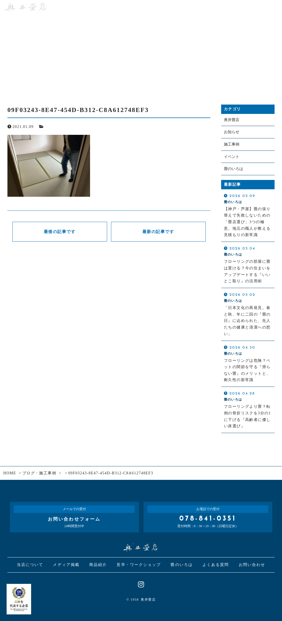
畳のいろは (233, 169)
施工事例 (231, 144)
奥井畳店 (231, 120)
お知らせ (231, 132)
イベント (231, 157)
